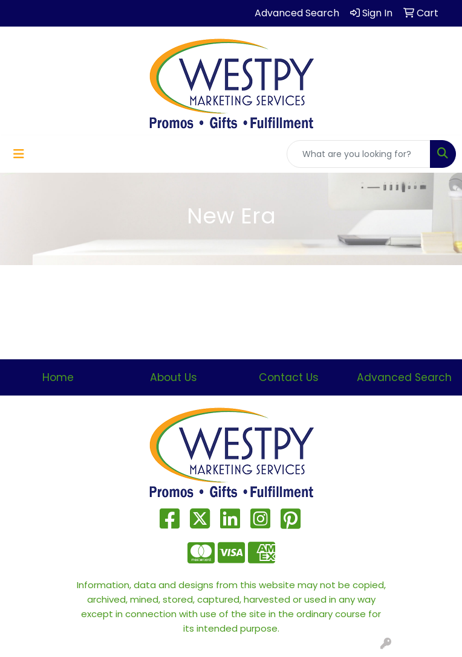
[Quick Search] (359, 154)
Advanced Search (404, 377)
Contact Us (289, 377)
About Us (173, 377)
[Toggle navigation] (18, 154)
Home (58, 377)
